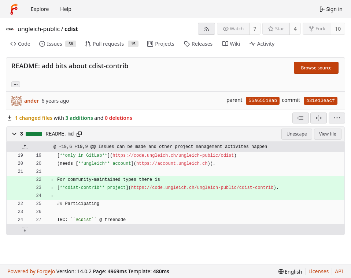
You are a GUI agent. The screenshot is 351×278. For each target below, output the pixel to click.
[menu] (337, 118)
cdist (71, 29)
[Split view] (318, 118)
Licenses (318, 271)
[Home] (14, 9)
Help (65, 8)
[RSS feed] (206, 29)
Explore (40, 8)
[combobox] (300, 118)
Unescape (297, 134)
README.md (60, 134)
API (339, 271)
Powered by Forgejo (31, 271)
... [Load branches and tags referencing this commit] (16, 83)
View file (327, 134)
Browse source (316, 68)
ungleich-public (39, 29)
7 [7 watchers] (255, 28)
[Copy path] (79, 134)
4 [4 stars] (295, 28)
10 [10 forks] (338, 28)
